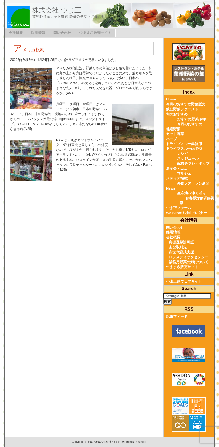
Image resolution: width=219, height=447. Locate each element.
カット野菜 (175, 134)
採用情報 (38, 33)
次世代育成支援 (181, 252)
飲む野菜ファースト (182, 109)
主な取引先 (178, 247)
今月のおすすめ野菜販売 (185, 104)
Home (171, 99)
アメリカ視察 (28, 49)
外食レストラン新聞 (193, 183)
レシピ (182, 153)
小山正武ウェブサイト (184, 281)
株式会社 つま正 (56, 10)
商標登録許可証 (181, 242)
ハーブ (171, 139)
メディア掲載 (177, 178)
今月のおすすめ (189, 124)
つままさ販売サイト (95, 33)
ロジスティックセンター (188, 257)
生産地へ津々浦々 (191, 193)
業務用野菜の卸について (188, 262)
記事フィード (177, 317)
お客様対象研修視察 (197, 200)
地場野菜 (173, 129)
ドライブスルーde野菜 (184, 149)
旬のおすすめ (177, 114)
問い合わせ (62, 33)
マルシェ (184, 173)
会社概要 (16, 33)
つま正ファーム (178, 208)
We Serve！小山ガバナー (186, 213)
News (170, 188)
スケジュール (188, 158)
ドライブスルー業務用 (184, 144)
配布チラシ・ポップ (193, 163)
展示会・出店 (177, 168)
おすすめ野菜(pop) (192, 119)
